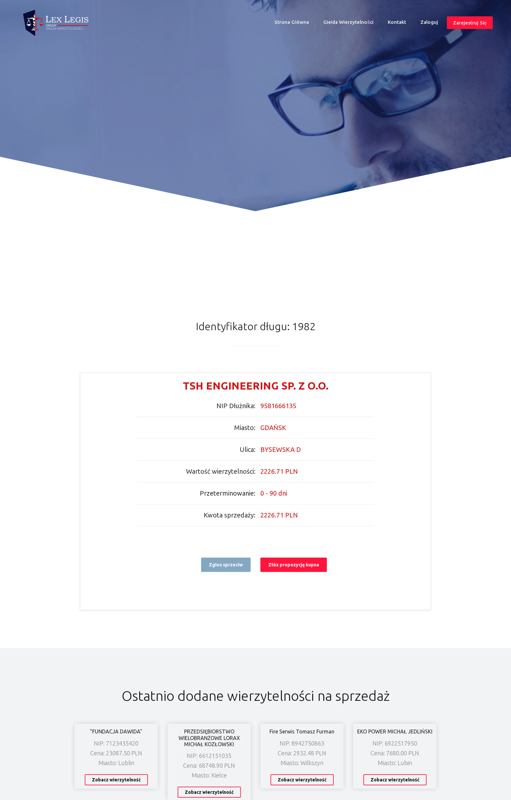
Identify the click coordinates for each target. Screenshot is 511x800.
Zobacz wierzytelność (116, 779)
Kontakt (397, 22)
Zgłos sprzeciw (226, 564)
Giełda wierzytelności (348, 22)
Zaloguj (429, 22)
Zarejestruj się (469, 22)
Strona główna (294, 23)
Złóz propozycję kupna (293, 564)
